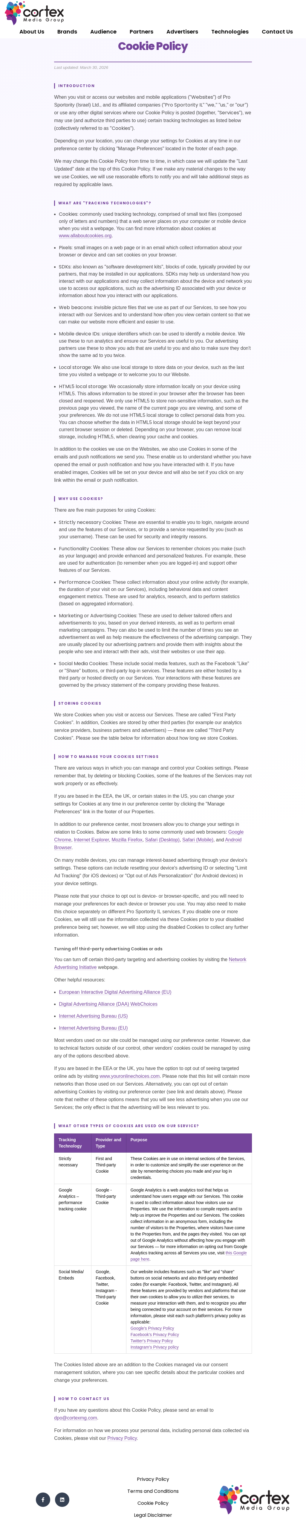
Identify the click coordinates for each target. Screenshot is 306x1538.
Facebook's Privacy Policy (155, 1334)
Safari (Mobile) (197, 839)
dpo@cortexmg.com (75, 1417)
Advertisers (182, 31)
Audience (103, 31)
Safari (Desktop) (162, 839)
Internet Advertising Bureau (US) (93, 1016)
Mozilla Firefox (126, 839)
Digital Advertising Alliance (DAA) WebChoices (108, 1004)
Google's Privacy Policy (152, 1328)
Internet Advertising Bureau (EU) (93, 1028)
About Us (31, 31)
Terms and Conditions (153, 1491)
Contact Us (277, 31)
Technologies (230, 31)
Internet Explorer (91, 839)
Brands (67, 31)
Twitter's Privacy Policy (152, 1340)
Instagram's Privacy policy (155, 1347)
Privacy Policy (122, 1438)
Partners (141, 31)
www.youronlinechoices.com (130, 1076)
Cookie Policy (153, 1503)
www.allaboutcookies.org (85, 235)
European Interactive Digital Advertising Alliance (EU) (115, 992)
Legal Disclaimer (153, 1515)
